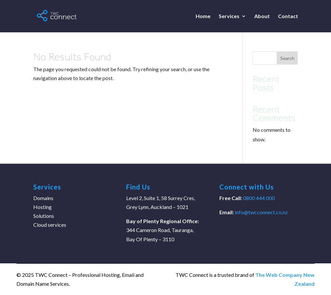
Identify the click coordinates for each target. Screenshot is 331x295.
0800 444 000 (258, 198)
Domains (43, 198)
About (262, 16)
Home (203, 16)
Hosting (42, 207)
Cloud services (49, 224)
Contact (288, 16)
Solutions (43, 216)
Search (287, 58)
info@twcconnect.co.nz (261, 212)
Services (229, 16)
